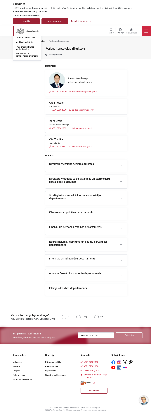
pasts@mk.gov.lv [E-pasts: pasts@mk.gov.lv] (91, 370)
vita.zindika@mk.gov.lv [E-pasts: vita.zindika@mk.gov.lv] (82, 146)
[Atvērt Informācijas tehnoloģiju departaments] (121, 260)
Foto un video (19, 375)
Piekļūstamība (51, 366)
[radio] (65, 316)
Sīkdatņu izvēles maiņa (55, 375)
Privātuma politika (53, 362)
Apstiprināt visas (55, 21)
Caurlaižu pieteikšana (25, 69)
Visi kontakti (93, 390)
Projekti (16, 370)
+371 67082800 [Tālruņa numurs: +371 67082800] (91, 362)
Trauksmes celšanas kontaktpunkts (25, 80)
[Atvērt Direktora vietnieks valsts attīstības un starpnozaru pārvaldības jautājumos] (121, 181)
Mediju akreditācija (24, 74)
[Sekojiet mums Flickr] (125, 367)
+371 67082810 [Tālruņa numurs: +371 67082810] (59, 146)
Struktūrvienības (23, 58)
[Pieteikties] (129, 335)
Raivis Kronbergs (78, 78)
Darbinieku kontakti (25, 53)
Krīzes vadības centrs (22, 379)
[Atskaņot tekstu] (56, 54)
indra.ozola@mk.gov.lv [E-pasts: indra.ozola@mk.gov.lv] (82, 128)
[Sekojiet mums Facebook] (113, 362)
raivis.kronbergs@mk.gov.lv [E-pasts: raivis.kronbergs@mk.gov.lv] (84, 91)
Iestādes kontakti (23, 49)
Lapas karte (50, 370)
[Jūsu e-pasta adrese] (96, 335)
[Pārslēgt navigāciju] (146, 31)
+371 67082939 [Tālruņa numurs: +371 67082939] (59, 128)
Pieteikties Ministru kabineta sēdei (24, 64)
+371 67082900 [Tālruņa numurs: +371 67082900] (59, 91)
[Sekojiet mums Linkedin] (119, 367)
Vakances (17, 362)
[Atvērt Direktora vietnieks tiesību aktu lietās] (121, 165)
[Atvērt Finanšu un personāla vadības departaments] (121, 228)
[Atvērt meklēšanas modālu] (111, 31)
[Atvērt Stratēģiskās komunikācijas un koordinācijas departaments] (121, 198)
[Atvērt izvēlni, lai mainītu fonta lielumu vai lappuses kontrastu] (131, 31)
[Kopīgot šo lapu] (134, 54)
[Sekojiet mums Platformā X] (125, 362)
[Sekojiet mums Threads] (131, 362)
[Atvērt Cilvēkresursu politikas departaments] (121, 214)
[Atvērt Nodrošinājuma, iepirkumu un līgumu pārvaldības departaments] (121, 244)
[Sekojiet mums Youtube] (113, 367)
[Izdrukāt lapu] (134, 47)
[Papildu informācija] (94, 383)
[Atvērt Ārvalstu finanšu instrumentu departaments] (121, 275)
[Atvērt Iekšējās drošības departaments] (121, 290)
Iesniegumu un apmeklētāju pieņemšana (27, 87)
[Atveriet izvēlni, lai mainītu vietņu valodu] (120, 31)
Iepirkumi (17, 366)
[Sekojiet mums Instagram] (119, 362)
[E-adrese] (86, 383)
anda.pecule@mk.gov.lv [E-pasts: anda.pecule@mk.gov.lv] (82, 110)
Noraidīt (26, 21)
